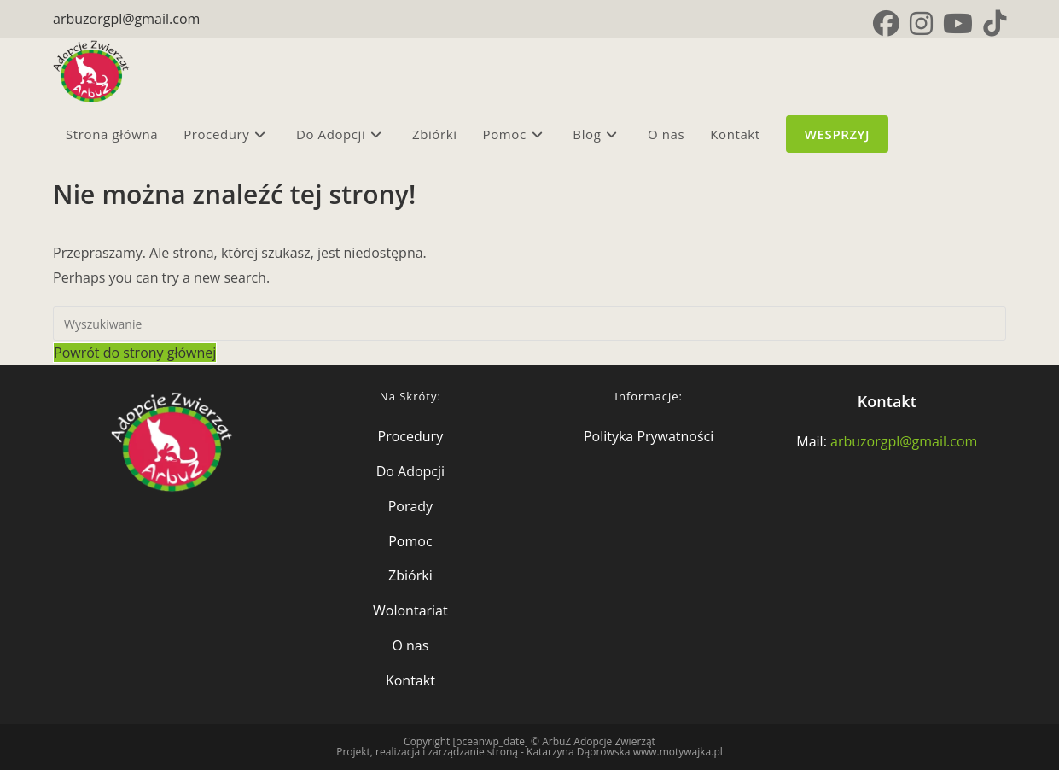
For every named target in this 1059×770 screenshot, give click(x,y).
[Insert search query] (529, 323)
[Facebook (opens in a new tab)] (886, 23)
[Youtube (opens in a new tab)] (958, 23)
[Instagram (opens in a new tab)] (921, 23)
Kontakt (410, 680)
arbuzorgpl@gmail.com (126, 18)
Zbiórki (410, 575)
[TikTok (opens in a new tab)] (992, 23)
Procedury (411, 436)
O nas (410, 645)
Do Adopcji (410, 471)
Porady (410, 506)
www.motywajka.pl (678, 751)
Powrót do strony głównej (135, 352)
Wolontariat (410, 610)
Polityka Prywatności (648, 436)
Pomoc (410, 541)
